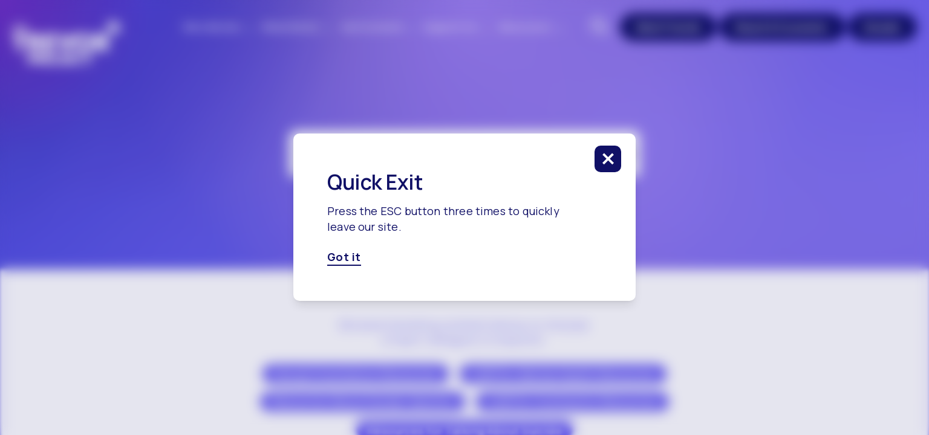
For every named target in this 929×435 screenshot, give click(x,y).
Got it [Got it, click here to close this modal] (344, 257)
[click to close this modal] (608, 159)
